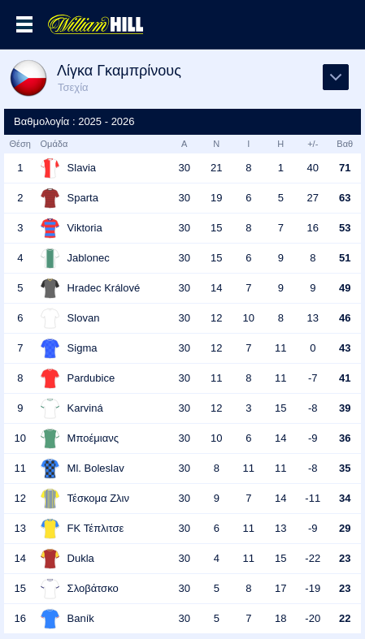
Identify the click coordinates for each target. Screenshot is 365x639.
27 (313, 198)
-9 (313, 438)
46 (344, 318)
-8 (313, 408)
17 (280, 588)
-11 (312, 498)
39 (344, 408)
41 (344, 378)
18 (280, 618)
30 (184, 168)
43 (344, 348)
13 (313, 318)
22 (344, 618)
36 (344, 438)
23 (344, 558)
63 (344, 198)
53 (344, 228)
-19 (312, 588)
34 (344, 498)
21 (216, 168)
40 (313, 168)
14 (216, 288)
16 (313, 228)
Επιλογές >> (24, 24)
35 (344, 468)
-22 (312, 558)
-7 (313, 378)
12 (216, 318)
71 (344, 168)
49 (344, 288)
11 (280, 348)
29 (344, 528)
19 (216, 198)
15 (216, 228)
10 (248, 318)
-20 (312, 618)
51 (344, 258)
